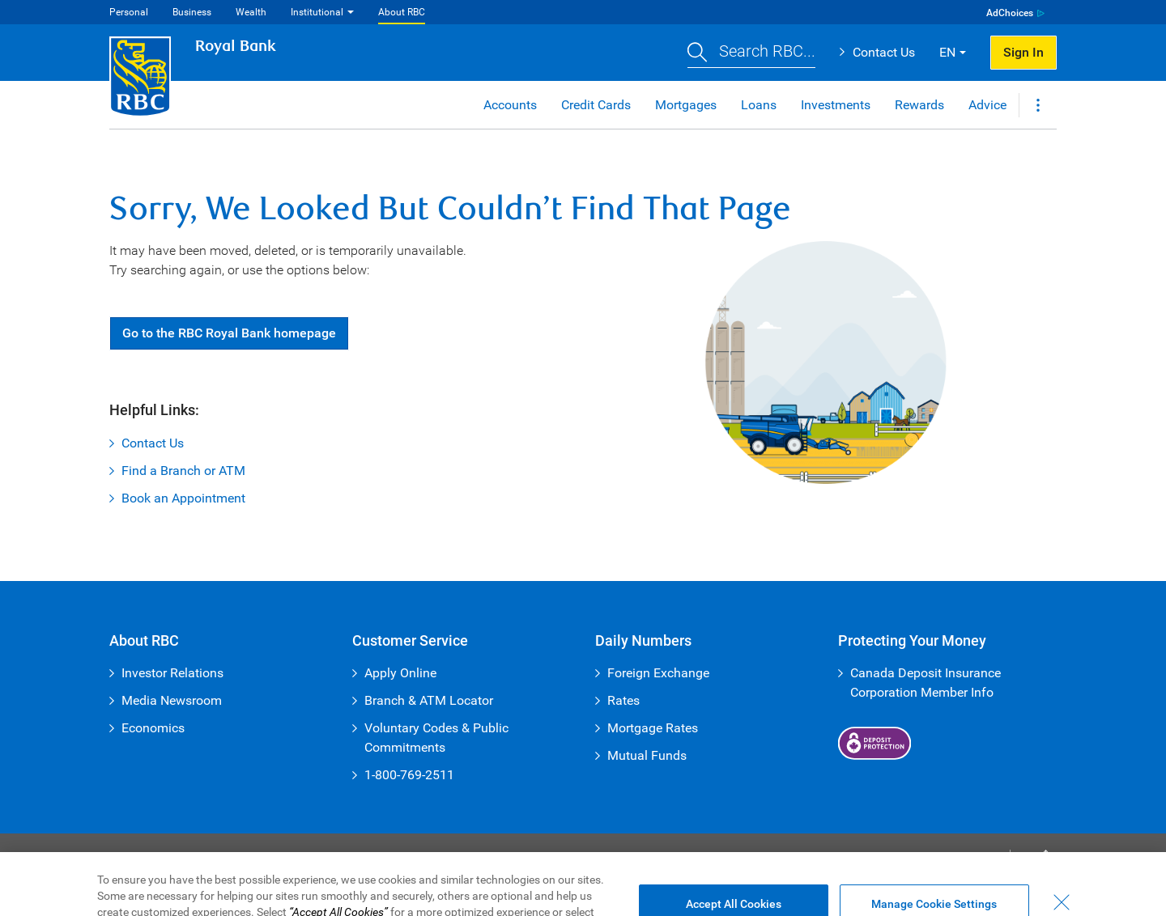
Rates (623, 700)
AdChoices (1009, 13)
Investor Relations (172, 673)
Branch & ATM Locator (428, 700)
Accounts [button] (510, 104)
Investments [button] (835, 104)
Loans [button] (759, 104)
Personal (128, 12)
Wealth (251, 12)
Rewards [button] (919, 104)
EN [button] (947, 52)
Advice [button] (987, 104)
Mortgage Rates (652, 728)
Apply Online (400, 673)
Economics (153, 728)
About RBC (401, 12)
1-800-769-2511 (409, 774)
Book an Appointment (183, 498)
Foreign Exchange (658, 673)
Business (191, 12)
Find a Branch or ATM (183, 470)
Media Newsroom (171, 700)
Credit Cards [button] (596, 104)
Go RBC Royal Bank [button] (229, 333)
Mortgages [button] (686, 104)
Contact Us (884, 52)
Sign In (1023, 52)
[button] (751, 53)
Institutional (317, 12)
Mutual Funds (647, 755)
